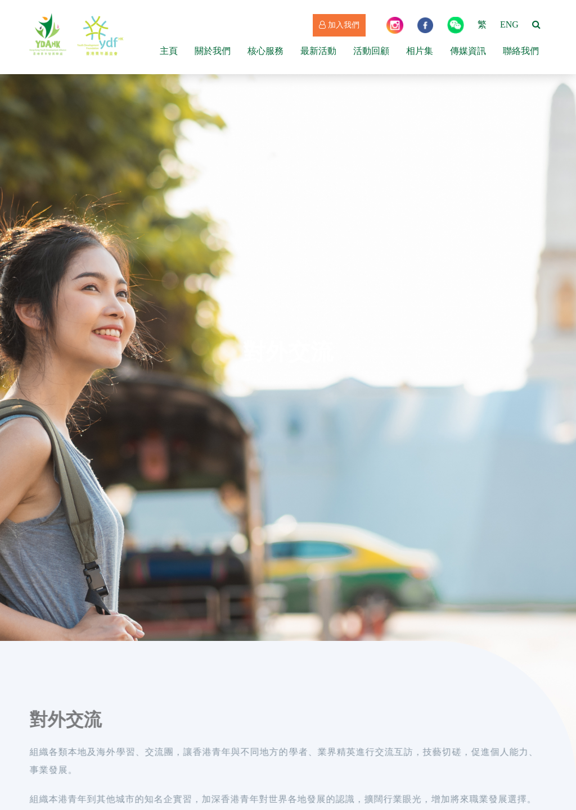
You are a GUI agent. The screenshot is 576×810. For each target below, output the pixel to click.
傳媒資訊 (468, 51)
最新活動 (318, 51)
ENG (509, 24)
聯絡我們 (521, 51)
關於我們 (213, 51)
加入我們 (339, 25)
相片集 (419, 51)
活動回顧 (371, 51)
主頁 (169, 51)
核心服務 (266, 51)
